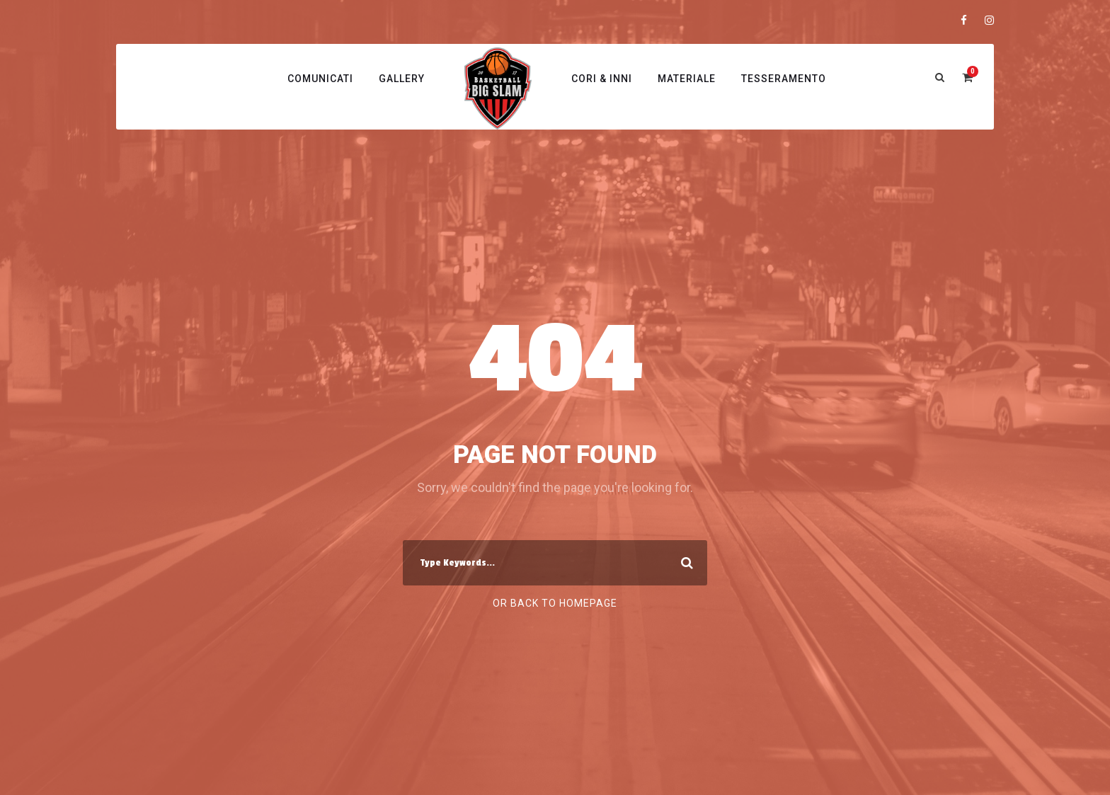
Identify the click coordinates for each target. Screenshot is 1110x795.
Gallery (402, 78)
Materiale (687, 78)
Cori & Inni (601, 78)
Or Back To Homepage (555, 603)
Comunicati (320, 78)
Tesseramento (783, 78)
